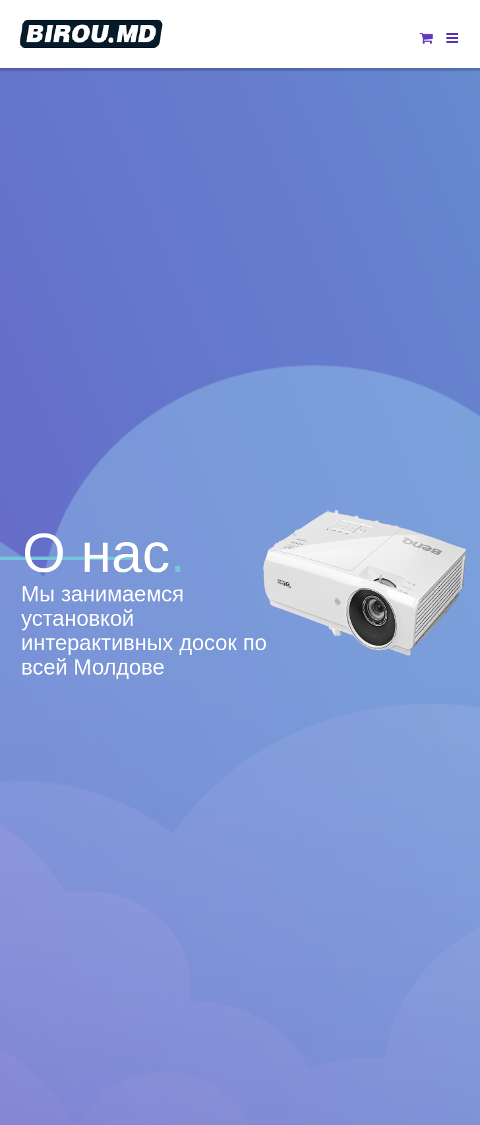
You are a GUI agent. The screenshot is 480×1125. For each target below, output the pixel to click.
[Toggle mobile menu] (453, 38)
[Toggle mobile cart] (426, 38)
